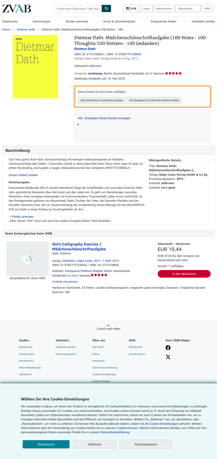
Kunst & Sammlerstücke (119, 21)
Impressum (98, 361)
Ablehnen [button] (94, 444)
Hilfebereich (135, 347)
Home (6, 29)
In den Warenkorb (184, 274)
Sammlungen (41, 21)
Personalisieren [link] (146, 444)
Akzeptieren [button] (46, 444)
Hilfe (207, 8)
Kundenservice (137, 354)
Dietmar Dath (26, 29)
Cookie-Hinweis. (127, 428)
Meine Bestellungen (30, 367)
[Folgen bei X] (168, 358)
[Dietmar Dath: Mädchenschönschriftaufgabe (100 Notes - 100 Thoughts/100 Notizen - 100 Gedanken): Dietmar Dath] (35, 37)
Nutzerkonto (164, 8)
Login (146, 8)
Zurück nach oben (108, 329)
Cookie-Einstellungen (164, 423)
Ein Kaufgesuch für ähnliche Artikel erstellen (154, 100)
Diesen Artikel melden (23, 175)
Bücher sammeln (77, 21)
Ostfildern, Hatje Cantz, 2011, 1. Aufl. (86, 261)
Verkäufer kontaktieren (65, 281)
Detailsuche (9, 21)
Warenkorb (25, 374)
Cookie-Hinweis (101, 381)
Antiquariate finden (163, 21)
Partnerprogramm (66, 354)
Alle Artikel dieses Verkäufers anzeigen (101, 100)
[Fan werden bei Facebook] (168, 348)
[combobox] (78, 8)
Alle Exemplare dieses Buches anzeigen (104, 118)
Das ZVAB (97, 347)
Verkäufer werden (203, 21)
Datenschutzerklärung (104, 367)
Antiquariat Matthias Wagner (84, 271)
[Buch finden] (106, 8)
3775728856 (94, 54)
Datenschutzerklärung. (115, 432)
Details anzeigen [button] (23, 216)
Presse (95, 354)
